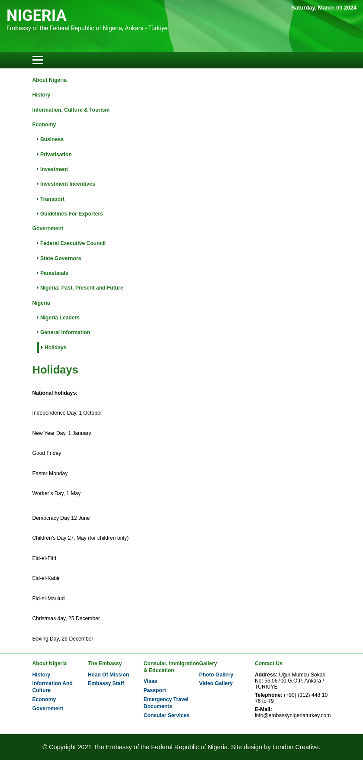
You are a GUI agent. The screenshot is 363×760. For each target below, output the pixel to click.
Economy (44, 125)
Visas (150, 681)
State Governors (59, 258)
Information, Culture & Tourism (71, 110)
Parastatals (52, 273)
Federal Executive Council (71, 243)
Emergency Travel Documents (166, 702)
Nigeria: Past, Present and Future (80, 288)
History (41, 95)
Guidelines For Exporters (70, 214)
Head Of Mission (108, 675)
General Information (63, 332)
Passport (155, 690)
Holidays (54, 348)
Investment (52, 169)
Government (48, 228)
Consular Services (167, 715)
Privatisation (54, 154)
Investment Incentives (66, 184)
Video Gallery (215, 683)
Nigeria (41, 303)
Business (50, 139)
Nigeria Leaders (58, 318)
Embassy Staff (106, 683)
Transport (50, 199)
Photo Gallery (216, 675)
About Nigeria (49, 80)
